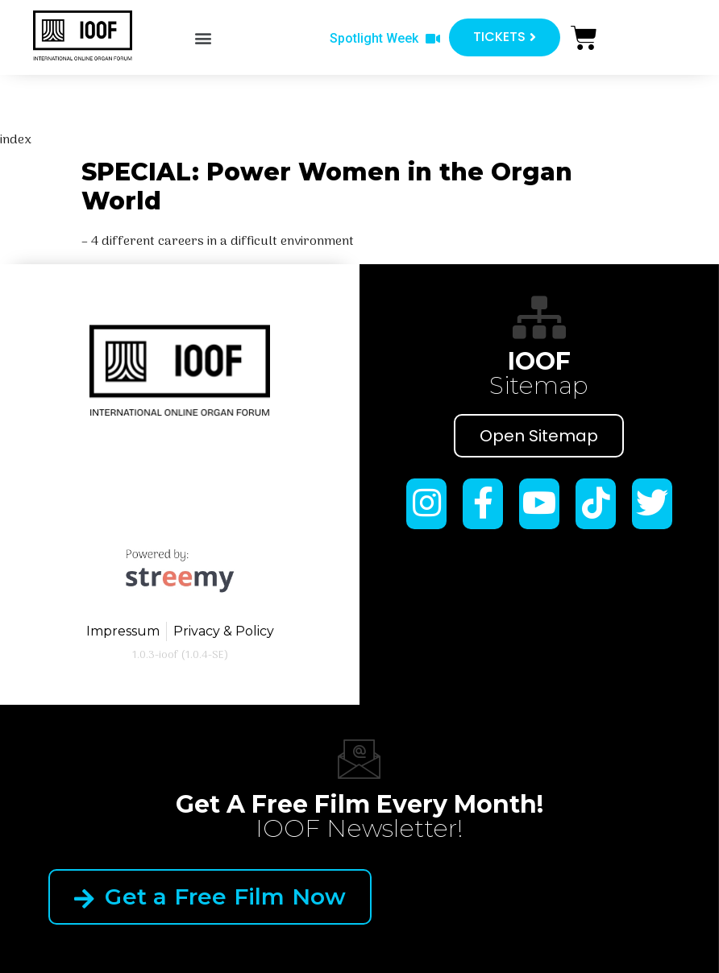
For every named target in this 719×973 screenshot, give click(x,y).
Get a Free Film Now (210, 896)
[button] (202, 38)
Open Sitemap (539, 435)
